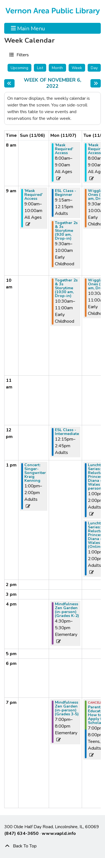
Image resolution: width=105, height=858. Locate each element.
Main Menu (28, 28)
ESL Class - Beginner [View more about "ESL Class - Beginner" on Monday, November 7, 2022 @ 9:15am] (65, 193)
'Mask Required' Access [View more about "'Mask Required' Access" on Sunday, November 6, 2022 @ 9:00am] (33, 195)
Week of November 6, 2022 (56, 83)
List (40, 68)
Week (77, 68)
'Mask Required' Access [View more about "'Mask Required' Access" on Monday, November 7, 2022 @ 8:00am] (64, 149)
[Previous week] (9, 83)
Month (57, 68)
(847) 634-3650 (21, 833)
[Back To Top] (52, 846)
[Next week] (95, 83)
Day (94, 68)
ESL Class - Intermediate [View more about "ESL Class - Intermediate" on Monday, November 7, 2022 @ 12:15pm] (67, 432)
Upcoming (19, 68)
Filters (22, 54)
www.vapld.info (59, 833)
